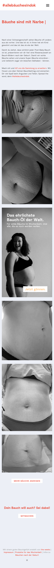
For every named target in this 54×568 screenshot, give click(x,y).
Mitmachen (27, 516)
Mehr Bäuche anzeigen (27, 481)
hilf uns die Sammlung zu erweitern (31, 68)
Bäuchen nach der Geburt (27, 555)
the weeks (45, 549)
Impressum (8, 552)
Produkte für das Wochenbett (28, 552)
